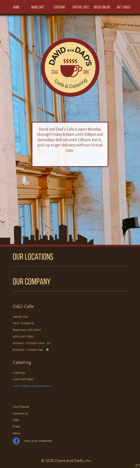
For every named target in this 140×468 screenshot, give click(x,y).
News (16, 433)
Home (16, 7)
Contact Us (20, 413)
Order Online (102, 7)
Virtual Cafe (80, 7)
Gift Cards (123, 7)
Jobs (16, 420)
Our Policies (21, 406)
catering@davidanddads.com (33, 386)
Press (16, 426)
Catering (59, 7)
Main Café (37, 7)
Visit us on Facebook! (32, 440)
